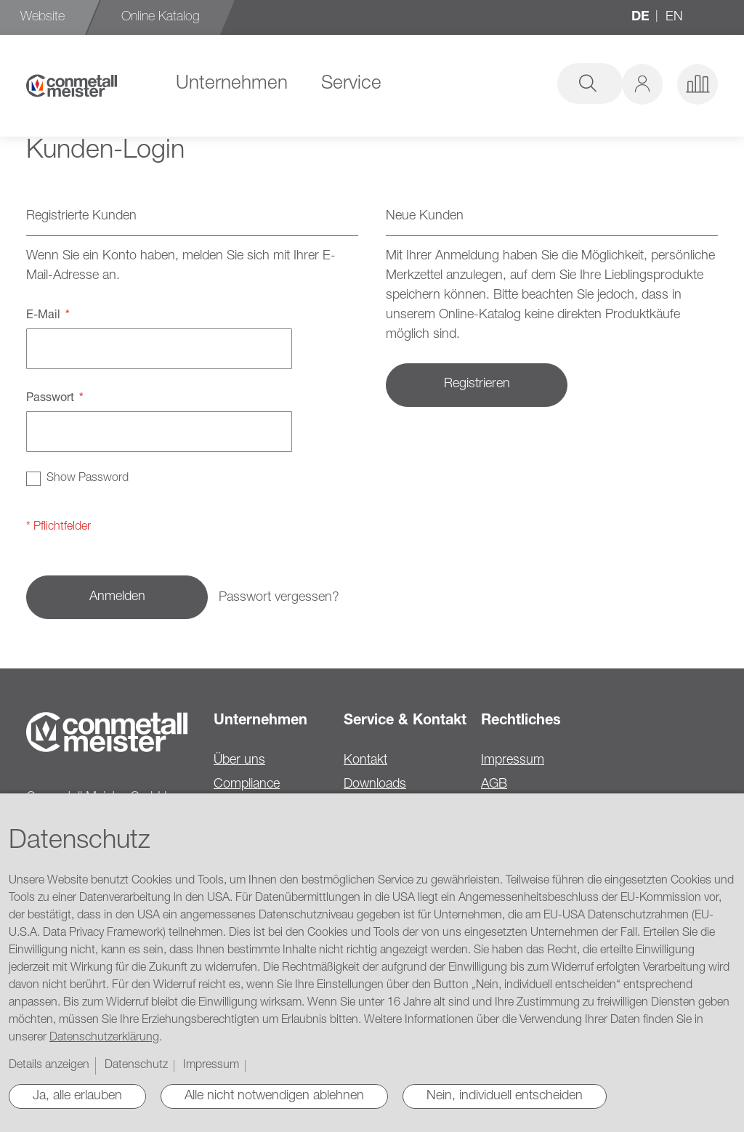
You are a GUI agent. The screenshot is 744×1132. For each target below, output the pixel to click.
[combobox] (498, 83)
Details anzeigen (49, 1066)
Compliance (247, 784)
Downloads (375, 784)
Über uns (239, 760)
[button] (642, 84)
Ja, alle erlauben (77, 1096)
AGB (494, 784)
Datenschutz (136, 1066)
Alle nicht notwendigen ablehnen (274, 1096)
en (674, 17)
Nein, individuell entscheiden (504, 1096)
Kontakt (365, 760)
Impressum (512, 760)
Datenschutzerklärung (104, 1038)
